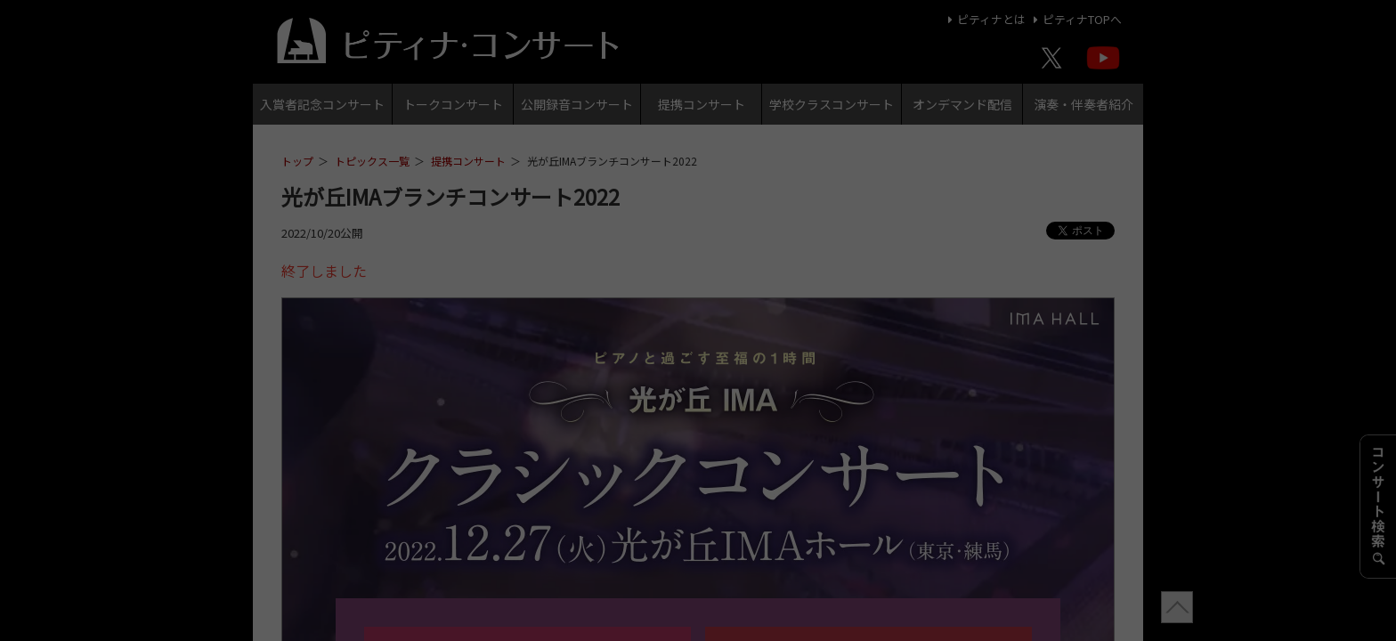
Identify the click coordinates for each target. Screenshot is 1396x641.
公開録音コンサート (577, 104)
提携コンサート (701, 104)
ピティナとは (984, 19)
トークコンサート (453, 104)
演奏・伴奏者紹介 (1083, 104)
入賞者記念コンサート (322, 104)
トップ (297, 160)
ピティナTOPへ (1075, 19)
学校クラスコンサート (831, 104)
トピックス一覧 (372, 160)
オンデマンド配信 (962, 104)
